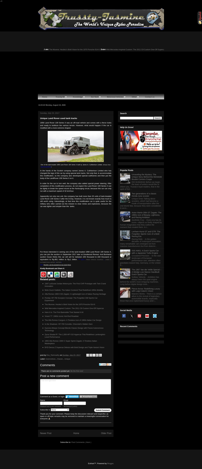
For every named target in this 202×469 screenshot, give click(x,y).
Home (76, 433)
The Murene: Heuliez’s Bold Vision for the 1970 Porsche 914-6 (77, 49)
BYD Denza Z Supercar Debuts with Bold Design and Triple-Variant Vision (74, 347)
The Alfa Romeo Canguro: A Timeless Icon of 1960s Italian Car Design (73, 320)
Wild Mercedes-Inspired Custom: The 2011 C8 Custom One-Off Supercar (138, 49)
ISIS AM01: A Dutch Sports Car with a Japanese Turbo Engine (145, 252)
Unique (67, 359)
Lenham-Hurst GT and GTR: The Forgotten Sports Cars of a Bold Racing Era (146, 233)
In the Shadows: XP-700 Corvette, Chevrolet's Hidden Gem (69, 324)
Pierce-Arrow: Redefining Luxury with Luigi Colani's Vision (146, 290)
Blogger (110, 463)
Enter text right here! (75, 386)
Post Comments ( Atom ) (81, 442)
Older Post (106, 433)
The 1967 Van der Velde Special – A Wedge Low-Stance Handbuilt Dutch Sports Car (146, 272)
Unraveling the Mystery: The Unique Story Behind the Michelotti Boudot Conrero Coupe (147, 176)
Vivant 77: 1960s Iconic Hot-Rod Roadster (62, 316)
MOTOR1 (58, 262)
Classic (60, 359)
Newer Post (45, 433)
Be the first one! (76, 371)
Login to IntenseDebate (72, 396)
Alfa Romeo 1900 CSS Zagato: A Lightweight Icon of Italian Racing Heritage (75, 294)
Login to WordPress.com (88, 396)
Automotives (50, 359)
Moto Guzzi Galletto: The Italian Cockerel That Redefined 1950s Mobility (74, 290)
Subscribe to (54, 410)
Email (66, 400)
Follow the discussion (108, 364)
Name (42, 400)
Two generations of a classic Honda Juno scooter (144, 194)
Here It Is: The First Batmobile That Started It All (64, 312)
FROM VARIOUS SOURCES (94, 259)
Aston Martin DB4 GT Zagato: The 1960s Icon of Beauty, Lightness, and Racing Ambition (146, 214)
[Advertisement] (101, 72)
